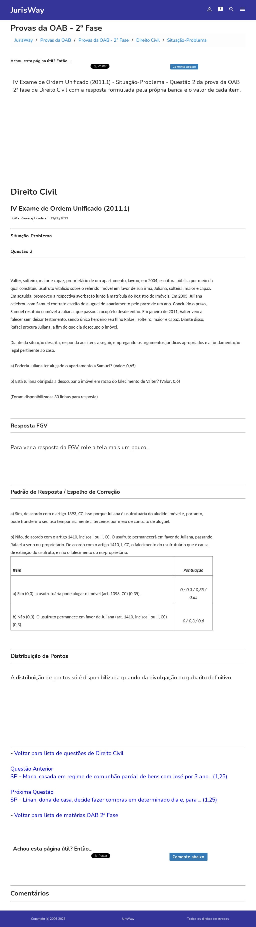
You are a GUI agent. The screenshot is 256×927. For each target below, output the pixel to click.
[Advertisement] (128, 146)
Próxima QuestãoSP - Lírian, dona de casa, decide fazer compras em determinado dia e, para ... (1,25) (113, 796)
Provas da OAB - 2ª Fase (103, 40)
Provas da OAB (55, 40)
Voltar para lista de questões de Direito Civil (69, 753)
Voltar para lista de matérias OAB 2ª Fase (66, 815)
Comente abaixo (184, 67)
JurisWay (27, 10)
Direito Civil (148, 40)
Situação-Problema (186, 40)
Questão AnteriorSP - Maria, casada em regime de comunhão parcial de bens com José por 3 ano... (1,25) (118, 772)
